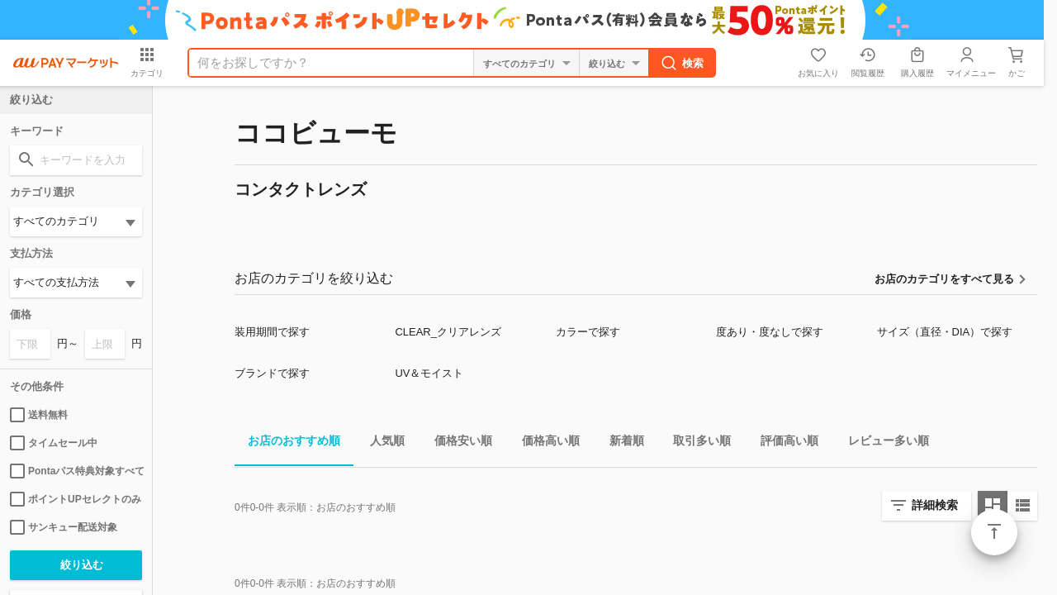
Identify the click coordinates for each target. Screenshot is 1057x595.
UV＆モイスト (429, 373)
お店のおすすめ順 (287, 443)
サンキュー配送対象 (63, 527)
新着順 (620, 443)
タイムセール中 (53, 443)
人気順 (381, 443)
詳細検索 (935, 505)
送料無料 (39, 414)
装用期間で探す (272, 332)
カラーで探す (588, 332)
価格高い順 (544, 443)
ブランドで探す (272, 373)
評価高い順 (782, 443)
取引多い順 (695, 443)
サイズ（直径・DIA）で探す (945, 332)
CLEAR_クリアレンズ (448, 332)
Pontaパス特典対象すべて (76, 471)
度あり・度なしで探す (769, 332)
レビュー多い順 (882, 443)
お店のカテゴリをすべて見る (944, 279)
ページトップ (994, 532)
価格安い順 (456, 443)
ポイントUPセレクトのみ (75, 499)
